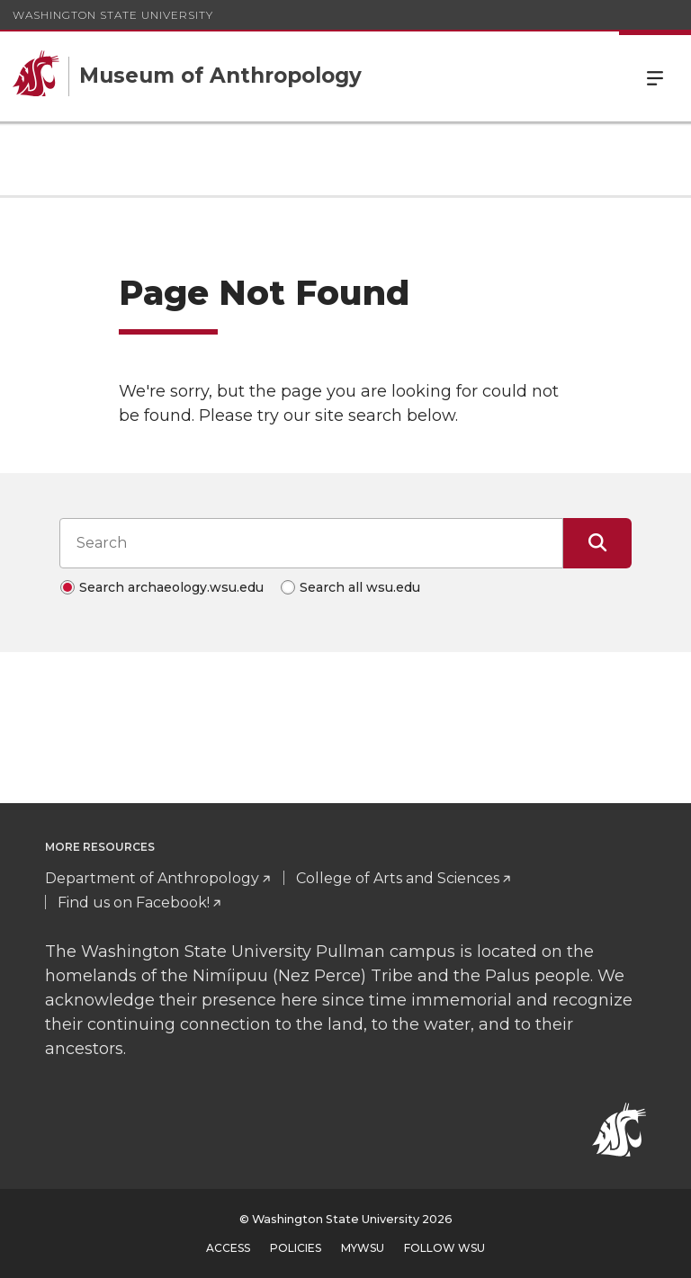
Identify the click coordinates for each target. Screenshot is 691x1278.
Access (228, 1248)
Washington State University (113, 15)
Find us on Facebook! (134, 902)
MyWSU (362, 1248)
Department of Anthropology (152, 878)
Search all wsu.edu (360, 587)
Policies (295, 1248)
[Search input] (311, 543)
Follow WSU (444, 1248)
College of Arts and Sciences (397, 878)
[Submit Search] (597, 543)
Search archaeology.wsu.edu (171, 587)
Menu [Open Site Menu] (655, 76)
